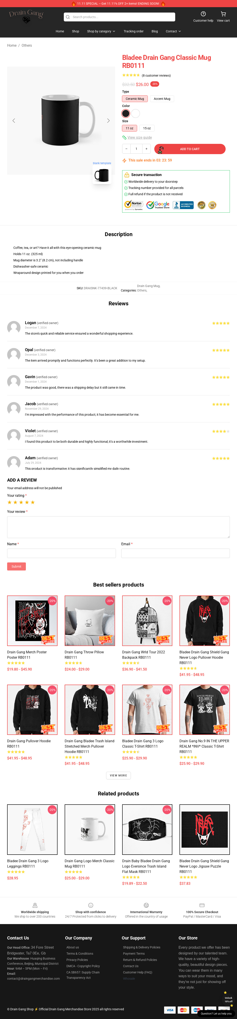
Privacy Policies (77, 960)
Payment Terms (134, 953)
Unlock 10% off (229, 1000)
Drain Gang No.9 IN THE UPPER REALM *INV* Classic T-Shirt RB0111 (204, 746)
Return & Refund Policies (140, 960)
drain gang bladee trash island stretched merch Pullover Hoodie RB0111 (89, 746)
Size (125, 121)
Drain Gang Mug (148, 286)
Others (27, 45)
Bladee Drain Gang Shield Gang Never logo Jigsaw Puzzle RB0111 (204, 866)
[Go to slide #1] (49, 197)
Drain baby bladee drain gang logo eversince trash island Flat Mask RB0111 (146, 866)
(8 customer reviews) (156, 75)
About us (72, 947)
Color (126, 106)
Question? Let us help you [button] (216, 1013)
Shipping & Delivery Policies (141, 947)
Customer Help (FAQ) (137, 972)
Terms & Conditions (79, 953)
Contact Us (130, 966)
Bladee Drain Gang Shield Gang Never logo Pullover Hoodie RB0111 (204, 657)
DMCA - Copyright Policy (83, 966)
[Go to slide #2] (72, 197)
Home (11, 45)
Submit (16, 566)
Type (125, 91)
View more (118, 775)
